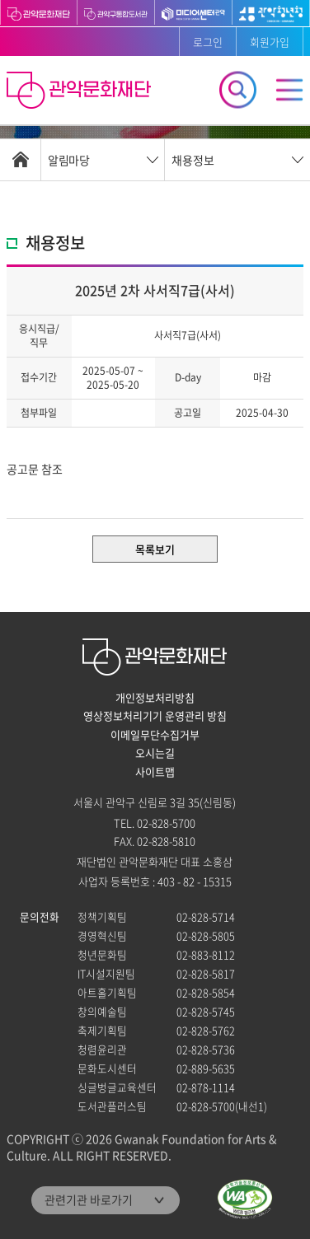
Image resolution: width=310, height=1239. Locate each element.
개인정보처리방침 (155, 697)
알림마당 (68, 160)
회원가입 (269, 41)
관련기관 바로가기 (89, 1199)
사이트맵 (155, 771)
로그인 (208, 41)
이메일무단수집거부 (155, 734)
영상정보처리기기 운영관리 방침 (155, 715)
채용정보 (192, 160)
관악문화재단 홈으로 (81, 92)
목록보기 (155, 549)
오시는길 (155, 753)
